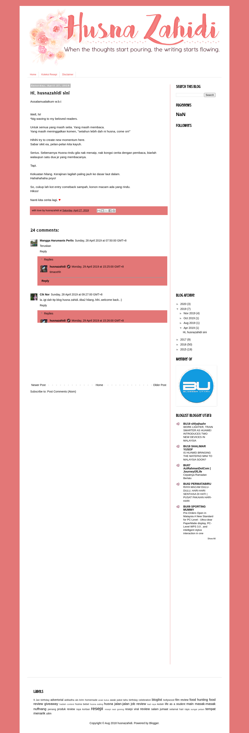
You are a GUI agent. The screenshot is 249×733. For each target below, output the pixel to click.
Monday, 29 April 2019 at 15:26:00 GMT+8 (98, 320)
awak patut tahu (119, 700)
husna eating (96, 704)
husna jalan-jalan (117, 704)
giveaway (51, 704)
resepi (97, 708)
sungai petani (197, 709)
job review (138, 704)
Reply (43, 251)
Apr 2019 (189, 327)
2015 (183, 349)
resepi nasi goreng (114, 709)
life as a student (175, 704)
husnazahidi (58, 266)
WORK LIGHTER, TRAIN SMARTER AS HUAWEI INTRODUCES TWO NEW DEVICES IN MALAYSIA (198, 433)
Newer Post (38, 385)
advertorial (56, 699)
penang (52, 709)
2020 (183, 304)
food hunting (198, 700)
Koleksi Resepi (49, 74)
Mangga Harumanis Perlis (57, 240)
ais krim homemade (86, 700)
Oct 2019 (189, 318)
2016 (183, 344)
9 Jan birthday (41, 700)
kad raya (151, 704)
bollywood (168, 700)
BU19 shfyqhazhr (194, 423)
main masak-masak (201, 704)
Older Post (159, 385)
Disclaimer (67, 74)
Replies (48, 259)
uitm (48, 713)
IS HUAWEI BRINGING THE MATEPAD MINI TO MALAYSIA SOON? (197, 456)
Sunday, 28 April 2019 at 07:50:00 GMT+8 (100, 240)
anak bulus (103, 700)
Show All (212, 538)
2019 (183, 308)
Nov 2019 (189, 313)
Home (33, 74)
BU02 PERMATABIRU (197, 483)
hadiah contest (66, 704)
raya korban (83, 709)
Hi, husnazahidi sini (195, 332)
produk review (66, 709)
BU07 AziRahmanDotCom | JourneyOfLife (197, 468)
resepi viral (132, 709)
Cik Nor (45, 294)
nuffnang (39, 709)
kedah (160, 704)
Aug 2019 (189, 323)
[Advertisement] (98, 353)
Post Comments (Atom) (61, 391)
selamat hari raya (179, 709)
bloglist (157, 700)
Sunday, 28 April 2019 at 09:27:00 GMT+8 (77, 294)
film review (181, 699)
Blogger (154, 723)
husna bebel (82, 704)
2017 (183, 339)
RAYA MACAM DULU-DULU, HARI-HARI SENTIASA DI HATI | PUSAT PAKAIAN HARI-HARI (197, 494)
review (145, 709)
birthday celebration (140, 700)
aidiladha (69, 700)
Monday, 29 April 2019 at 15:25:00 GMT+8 (98, 266)
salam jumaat (159, 709)
